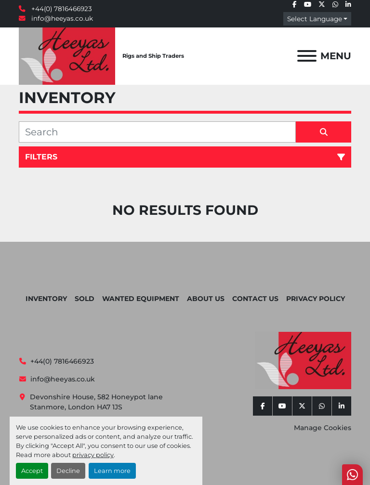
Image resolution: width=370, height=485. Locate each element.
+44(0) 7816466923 (60, 9)
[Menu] (307, 56)
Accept (32, 470)
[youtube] (307, 4)
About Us (206, 298)
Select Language (314, 19)
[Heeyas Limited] (303, 359)
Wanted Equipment (140, 298)
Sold (84, 298)
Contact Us (255, 298)
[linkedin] (348, 4)
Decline (68, 470)
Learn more (112, 470)
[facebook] (294, 4)
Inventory (46, 298)
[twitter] (321, 4)
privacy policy (93, 455)
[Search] (157, 132)
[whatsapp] (335, 4)
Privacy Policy (315, 298)
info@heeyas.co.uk (61, 18)
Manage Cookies (322, 427)
